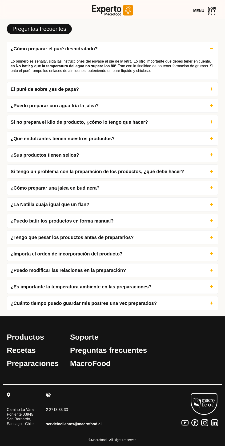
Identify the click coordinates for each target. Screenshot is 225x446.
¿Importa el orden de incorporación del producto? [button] (112, 254)
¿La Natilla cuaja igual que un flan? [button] (112, 204)
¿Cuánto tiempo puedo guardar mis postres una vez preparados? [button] (112, 303)
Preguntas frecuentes (108, 350)
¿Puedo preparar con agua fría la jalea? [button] (112, 105)
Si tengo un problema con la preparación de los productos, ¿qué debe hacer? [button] (112, 171)
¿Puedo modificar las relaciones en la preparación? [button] (112, 270)
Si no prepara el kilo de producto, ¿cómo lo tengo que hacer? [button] (112, 122)
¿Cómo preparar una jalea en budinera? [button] (112, 188)
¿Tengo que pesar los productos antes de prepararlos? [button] (112, 237)
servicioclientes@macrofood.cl (73, 424)
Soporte (84, 337)
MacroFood (90, 363)
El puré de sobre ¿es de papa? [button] (112, 89)
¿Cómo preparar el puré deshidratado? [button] (112, 48)
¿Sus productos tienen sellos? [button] (112, 155)
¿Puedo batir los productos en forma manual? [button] (112, 221)
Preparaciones (33, 363)
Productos (25, 337)
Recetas (21, 350)
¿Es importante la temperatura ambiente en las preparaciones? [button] (112, 286)
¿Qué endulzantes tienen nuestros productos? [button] (112, 138)
